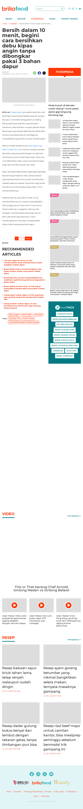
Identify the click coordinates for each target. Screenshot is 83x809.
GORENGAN (58, 351)
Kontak (17, 791)
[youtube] (80, 8)
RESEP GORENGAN (65, 356)
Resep (8, 19)
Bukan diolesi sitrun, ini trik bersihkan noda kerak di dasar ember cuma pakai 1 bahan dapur (22, 271)
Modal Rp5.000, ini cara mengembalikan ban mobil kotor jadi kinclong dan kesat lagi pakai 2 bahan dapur (24, 280)
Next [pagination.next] (28, 238)
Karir (36, 796)
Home (5, 23)
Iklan (9, 791)
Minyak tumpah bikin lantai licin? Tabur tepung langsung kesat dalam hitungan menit (71, 167)
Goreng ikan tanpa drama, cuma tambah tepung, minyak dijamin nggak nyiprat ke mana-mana (71, 125)
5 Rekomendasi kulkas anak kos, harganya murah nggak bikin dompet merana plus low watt (71, 153)
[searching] (62, 9)
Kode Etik (71, 791)
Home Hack (26, 315)
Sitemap (45, 796)
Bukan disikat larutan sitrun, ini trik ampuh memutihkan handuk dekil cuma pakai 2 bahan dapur (24, 288)
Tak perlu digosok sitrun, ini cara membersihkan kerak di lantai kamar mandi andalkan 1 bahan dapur (23, 262)
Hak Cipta (59, 791)
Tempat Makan (69, 19)
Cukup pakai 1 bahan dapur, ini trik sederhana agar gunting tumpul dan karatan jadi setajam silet (24, 297)
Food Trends (28, 318)
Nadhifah (5, 72)
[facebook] (69, 8)
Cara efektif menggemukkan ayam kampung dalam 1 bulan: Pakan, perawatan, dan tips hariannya (64, 239)
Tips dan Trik (14, 318)
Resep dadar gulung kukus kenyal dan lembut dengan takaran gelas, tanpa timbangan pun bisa (19, 735)
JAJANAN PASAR (64, 314)
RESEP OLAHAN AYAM (64, 330)
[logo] (15, 8)
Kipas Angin (14, 315)
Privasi (48, 791)
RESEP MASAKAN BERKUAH (65, 319)
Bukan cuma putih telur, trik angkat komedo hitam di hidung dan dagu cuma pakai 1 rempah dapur (64, 292)
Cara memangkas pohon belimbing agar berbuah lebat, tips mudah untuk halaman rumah (64, 213)
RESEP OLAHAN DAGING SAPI (65, 345)
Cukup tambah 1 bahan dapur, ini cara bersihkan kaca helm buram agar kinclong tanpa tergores (22, 306)
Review (21, 19)
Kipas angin (16, 112)
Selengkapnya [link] (73, 516)
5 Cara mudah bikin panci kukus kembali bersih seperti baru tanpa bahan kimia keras (70, 139)
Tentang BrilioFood (33, 791)
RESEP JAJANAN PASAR (64, 335)
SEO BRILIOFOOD (64, 324)
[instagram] (73, 8)
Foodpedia (37, 19)
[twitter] (76, 8)
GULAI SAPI (71, 351)
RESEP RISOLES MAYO (64, 340)
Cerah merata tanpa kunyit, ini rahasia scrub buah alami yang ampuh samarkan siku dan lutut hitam (63, 265)
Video (52, 19)
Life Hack (38, 315)
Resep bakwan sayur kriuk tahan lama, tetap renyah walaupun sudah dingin (19, 677)
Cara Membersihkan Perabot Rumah (23, 322)
